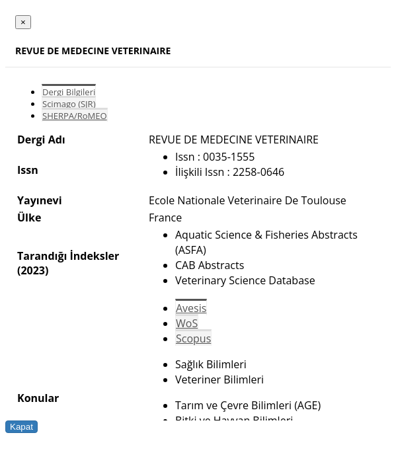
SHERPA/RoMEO (74, 116)
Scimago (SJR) (68, 104)
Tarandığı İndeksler (68, 256)
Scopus (193, 338)
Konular (38, 398)
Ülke (29, 217)
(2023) (32, 270)
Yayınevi (39, 200)
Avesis (191, 308)
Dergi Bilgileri (68, 92)
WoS (187, 323)
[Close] (23, 22)
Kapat (21, 427)
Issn (27, 170)
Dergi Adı (41, 139)
